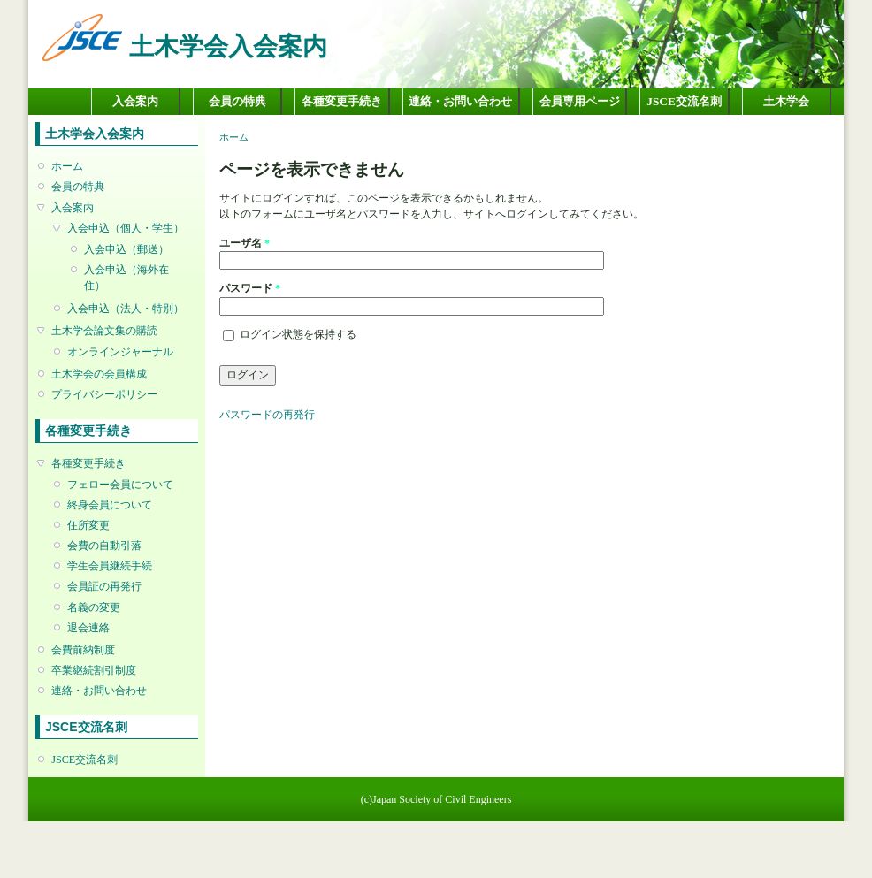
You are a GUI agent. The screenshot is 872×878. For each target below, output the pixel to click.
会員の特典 (237, 101)
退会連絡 (88, 628)
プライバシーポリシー (104, 394)
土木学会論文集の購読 (104, 330)
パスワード (249, 288)
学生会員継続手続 (109, 566)
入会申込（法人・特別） (125, 308)
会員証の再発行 (104, 586)
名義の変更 (93, 607)
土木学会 (786, 101)
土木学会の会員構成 (99, 374)
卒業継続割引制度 (93, 670)
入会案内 (135, 101)
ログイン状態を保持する (298, 334)
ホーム (67, 166)
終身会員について (109, 505)
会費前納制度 (83, 650)
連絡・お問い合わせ (460, 101)
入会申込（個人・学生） (125, 228)
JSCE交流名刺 (684, 101)
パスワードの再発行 (267, 414)
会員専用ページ (579, 101)
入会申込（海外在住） (126, 277)
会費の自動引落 (104, 545)
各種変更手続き (342, 101)
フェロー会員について (120, 484)
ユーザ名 (244, 243)
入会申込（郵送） (126, 249)
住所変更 (88, 525)
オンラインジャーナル (120, 352)
